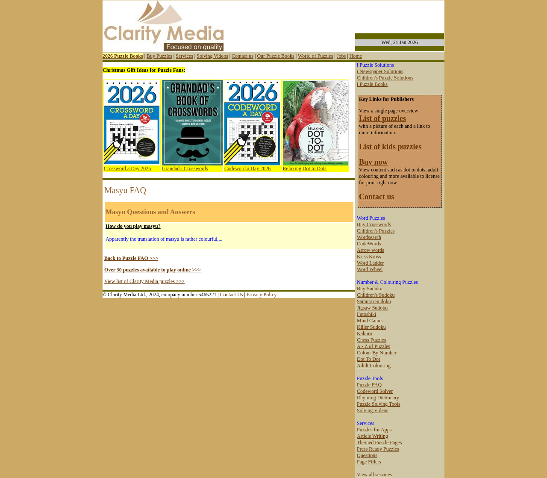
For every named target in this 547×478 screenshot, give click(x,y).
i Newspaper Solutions (380, 71)
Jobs (341, 56)
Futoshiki (366, 314)
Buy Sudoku (369, 289)
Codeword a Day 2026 (247, 168)
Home (355, 56)
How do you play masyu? (133, 226)
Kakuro (364, 333)
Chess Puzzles (371, 340)
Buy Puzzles (159, 56)
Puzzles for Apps (374, 430)
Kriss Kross (369, 257)
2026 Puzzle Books (123, 56)
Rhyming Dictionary (378, 398)
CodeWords (369, 244)
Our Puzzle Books (275, 56)
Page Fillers (369, 462)
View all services (374, 475)
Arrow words (370, 250)
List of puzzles (382, 118)
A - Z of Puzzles (373, 346)
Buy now (373, 162)
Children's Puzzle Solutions (385, 78)
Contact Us (231, 295)
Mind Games (370, 321)
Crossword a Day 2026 (127, 168)
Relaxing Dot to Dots (304, 168)
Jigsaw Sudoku (372, 308)
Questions (367, 455)
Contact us (242, 56)
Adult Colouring (374, 366)
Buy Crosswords (374, 224)
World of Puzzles (315, 56)
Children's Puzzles (375, 231)
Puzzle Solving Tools (378, 404)
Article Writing (372, 436)
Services (184, 56)
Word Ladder (370, 263)
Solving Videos (212, 56)
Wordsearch (369, 237)
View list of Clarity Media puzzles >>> (144, 281)
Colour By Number (377, 353)
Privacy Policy (261, 295)
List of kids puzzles (390, 146)
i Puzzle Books (372, 84)
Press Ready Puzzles (378, 449)
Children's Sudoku (376, 295)
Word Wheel (369, 269)
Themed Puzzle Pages (379, 443)
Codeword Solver (375, 391)
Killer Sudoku (371, 327)
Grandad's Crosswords (185, 168)
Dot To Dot (368, 359)
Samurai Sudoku (374, 301)
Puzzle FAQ (369, 385)
